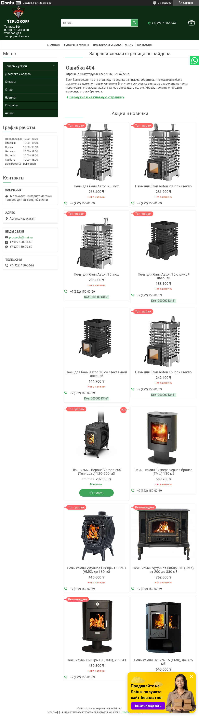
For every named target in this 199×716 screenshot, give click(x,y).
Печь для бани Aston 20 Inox (96, 186)
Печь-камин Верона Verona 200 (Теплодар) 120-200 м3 (96, 471)
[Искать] (134, 22)
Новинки (10, 97)
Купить (98, 493)
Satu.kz (117, 708)
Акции (9, 113)
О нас (129, 44)
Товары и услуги (76, 44)
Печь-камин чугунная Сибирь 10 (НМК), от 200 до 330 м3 (163, 569)
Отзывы (10, 81)
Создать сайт (30, 2)
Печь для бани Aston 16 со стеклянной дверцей (96, 374)
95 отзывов (164, 2)
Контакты (144, 44)
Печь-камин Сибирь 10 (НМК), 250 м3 (96, 660)
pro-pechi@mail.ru (21, 237)
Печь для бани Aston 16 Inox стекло (163, 372)
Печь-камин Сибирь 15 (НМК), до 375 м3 (163, 662)
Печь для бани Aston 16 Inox (96, 274)
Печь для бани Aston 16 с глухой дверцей (163, 276)
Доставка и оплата (107, 44)
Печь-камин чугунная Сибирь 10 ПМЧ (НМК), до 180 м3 (96, 569)
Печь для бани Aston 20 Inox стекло (163, 186)
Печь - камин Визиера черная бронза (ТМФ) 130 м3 (163, 471)
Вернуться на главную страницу (96, 97)
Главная (53, 44)
